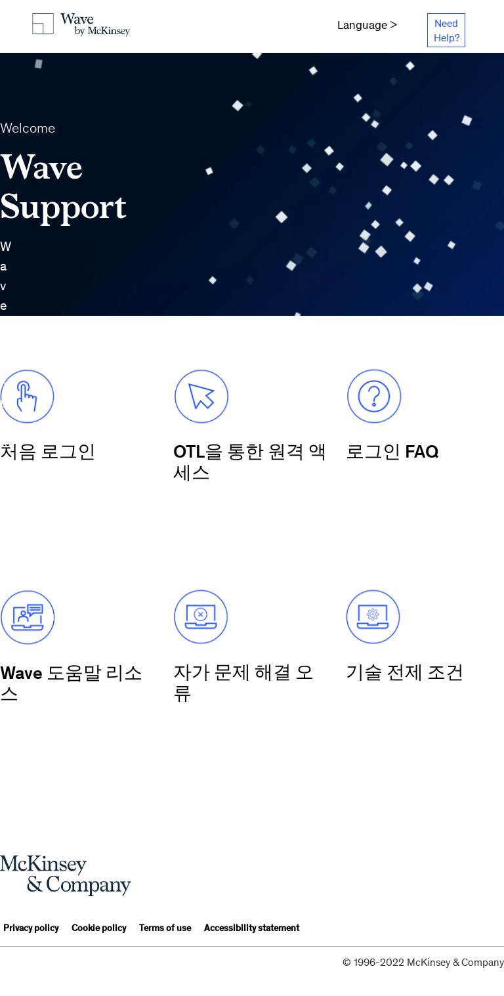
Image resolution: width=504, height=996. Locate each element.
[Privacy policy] (31, 929)
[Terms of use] (165, 929)
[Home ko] (71, 26)
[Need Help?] (446, 30)
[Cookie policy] (98, 929)
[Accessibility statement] (252, 929)
